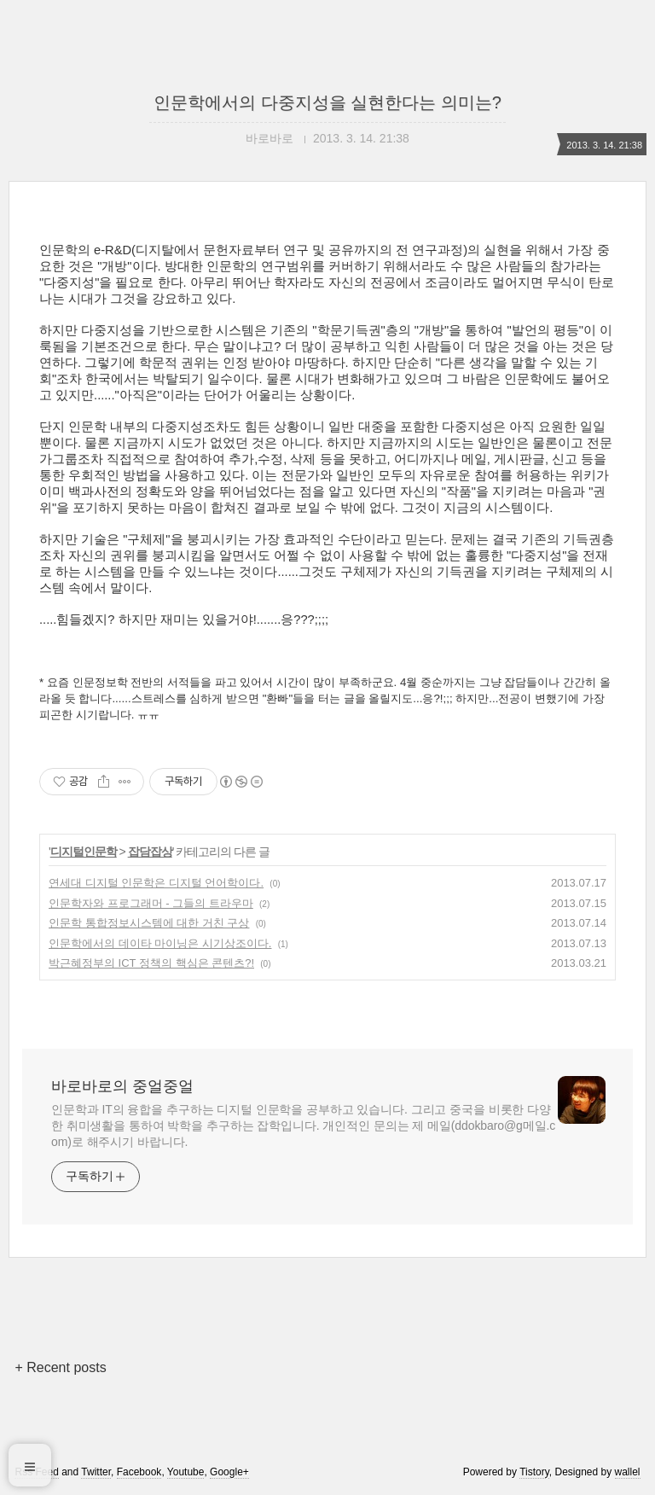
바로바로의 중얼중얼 (122, 1086)
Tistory (534, 1472)
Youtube (186, 1472)
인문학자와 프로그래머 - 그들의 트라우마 (151, 903)
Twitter (96, 1472)
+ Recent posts (60, 1367)
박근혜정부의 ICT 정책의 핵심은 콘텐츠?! (151, 963)
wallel (628, 1472)
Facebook (139, 1472)
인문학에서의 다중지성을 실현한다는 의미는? (327, 102)
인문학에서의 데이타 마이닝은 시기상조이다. (160, 943)
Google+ (229, 1472)
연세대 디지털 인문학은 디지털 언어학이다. (156, 882)
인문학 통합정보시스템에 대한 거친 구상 (149, 922)
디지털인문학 (83, 851)
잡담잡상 (150, 851)
